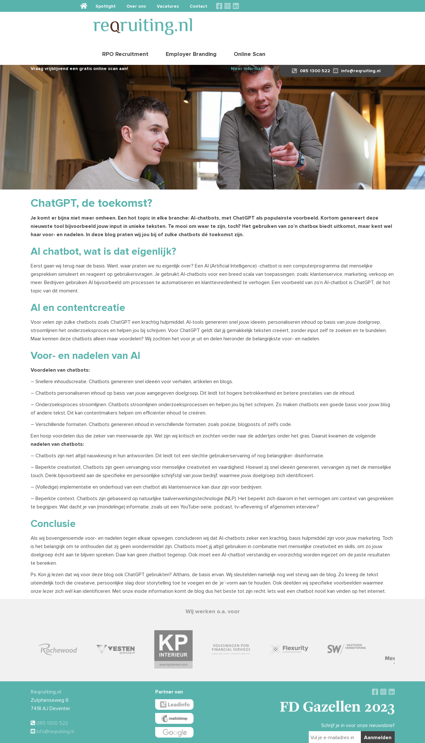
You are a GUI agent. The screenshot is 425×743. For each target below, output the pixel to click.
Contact (354, 6)
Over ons (292, 6)
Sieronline (311, 735)
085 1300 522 (311, 48)
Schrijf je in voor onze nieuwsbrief (358, 703)
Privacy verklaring (249, 735)
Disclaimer (225, 735)
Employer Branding (315, 23)
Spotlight (261, 6)
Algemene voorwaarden (196, 735)
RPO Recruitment (250, 23)
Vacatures (324, 6)
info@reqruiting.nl (357, 48)
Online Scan (374, 23)
